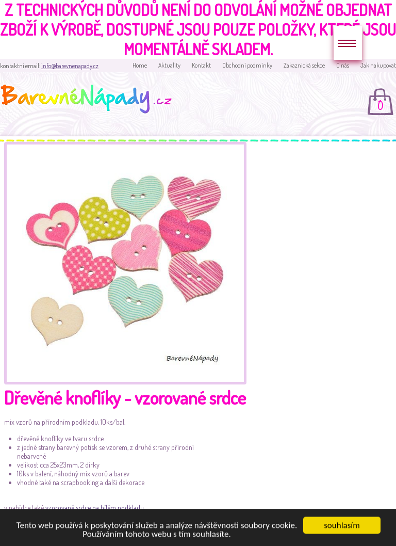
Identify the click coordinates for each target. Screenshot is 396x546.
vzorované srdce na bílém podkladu (94, 507)
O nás (342, 65)
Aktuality (169, 65)
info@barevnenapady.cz (69, 66)
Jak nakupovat (378, 65)
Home (140, 65)
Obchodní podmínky (247, 65)
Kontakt (201, 65)
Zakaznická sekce (304, 65)
